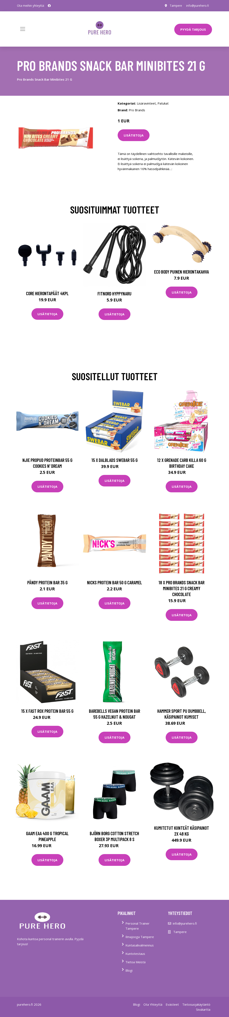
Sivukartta (203, 1009)
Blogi (129, 970)
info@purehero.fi (197, 6)
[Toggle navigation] (22, 29)
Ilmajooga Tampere (139, 937)
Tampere (175, 6)
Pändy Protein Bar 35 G (47, 582)
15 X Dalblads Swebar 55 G (114, 460)
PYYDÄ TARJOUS (193, 29)
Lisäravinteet (146, 103)
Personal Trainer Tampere (137, 926)
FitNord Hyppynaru (114, 293)
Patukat (163, 103)
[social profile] (49, 6)
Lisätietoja (133, 135)
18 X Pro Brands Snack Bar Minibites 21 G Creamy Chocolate (181, 588)
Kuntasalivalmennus (139, 945)
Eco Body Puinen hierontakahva (181, 271)
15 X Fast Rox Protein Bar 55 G (47, 711)
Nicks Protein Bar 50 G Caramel (114, 582)
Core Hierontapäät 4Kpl (47, 293)
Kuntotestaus (135, 953)
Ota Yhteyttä (152, 1004)
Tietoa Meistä (135, 962)
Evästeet (172, 1004)
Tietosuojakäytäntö (196, 1004)
